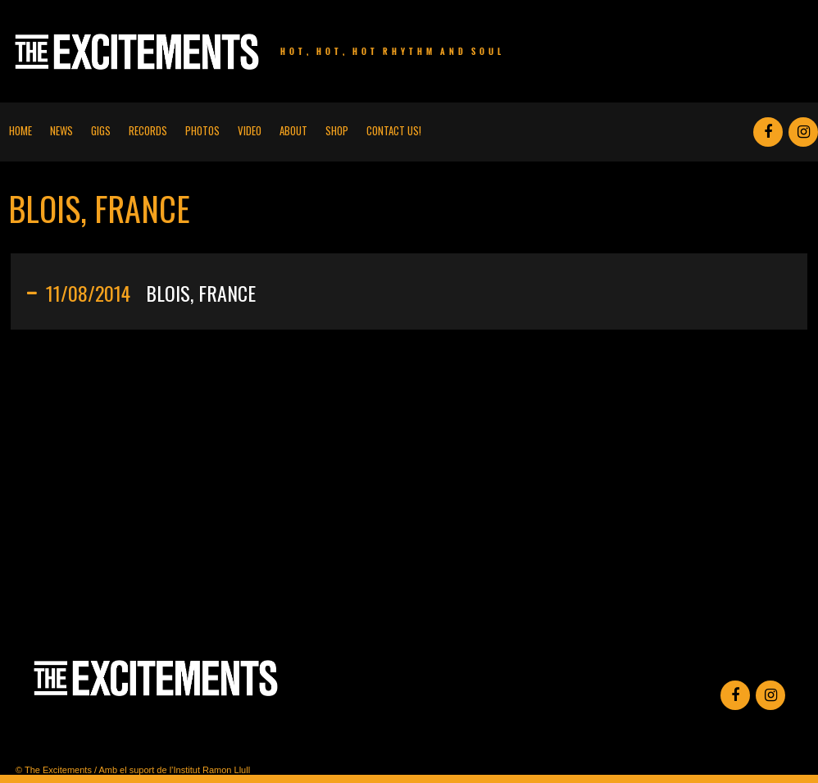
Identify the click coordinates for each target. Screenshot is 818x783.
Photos (202, 130)
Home (20, 130)
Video (249, 130)
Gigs (101, 130)
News (61, 130)
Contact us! (393, 130)
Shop (336, 130)
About (293, 130)
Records (148, 130)
